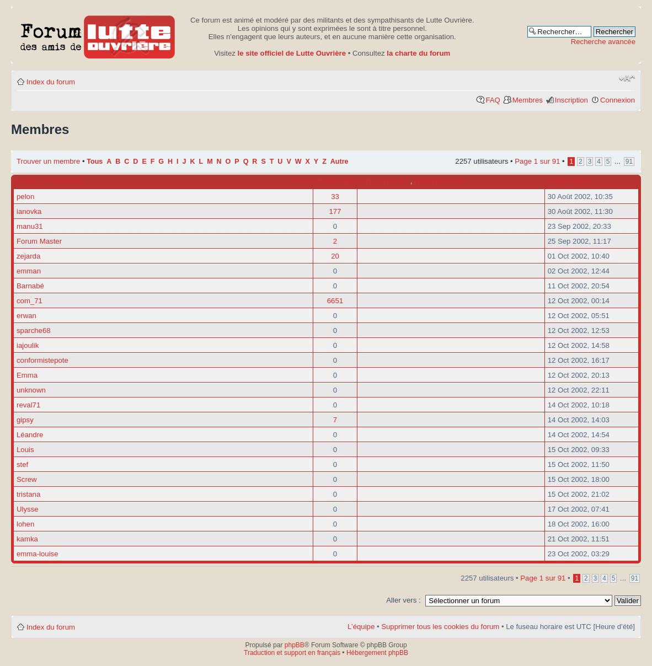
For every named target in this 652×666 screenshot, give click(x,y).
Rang (303, 181)
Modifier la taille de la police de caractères (627, 78)
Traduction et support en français (292, 653)
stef (22, 464)
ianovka (29, 211)
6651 (335, 301)
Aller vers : (403, 600)
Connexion (617, 100)
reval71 (28, 405)
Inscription (571, 100)
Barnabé (30, 286)
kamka (27, 539)
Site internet (384, 181)
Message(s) (335, 181)
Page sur (537, 161)
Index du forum (50, 82)
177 (335, 211)
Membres (527, 100)
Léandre (30, 435)
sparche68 (34, 330)
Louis (25, 449)
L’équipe (361, 626)
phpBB (294, 645)
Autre (339, 161)
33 (335, 196)
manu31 (30, 226)
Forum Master (39, 241)
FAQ (492, 100)
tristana (28, 494)
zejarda (28, 256)
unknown (31, 390)
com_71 (29, 301)
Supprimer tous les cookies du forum (440, 626)
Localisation (438, 181)
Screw (27, 479)
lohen (25, 524)
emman (29, 271)
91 (629, 161)
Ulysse (28, 509)
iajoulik (28, 345)
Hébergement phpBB (377, 653)
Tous (95, 161)
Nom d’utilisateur (48, 181)
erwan (26, 315)
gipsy (25, 420)
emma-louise (37, 554)
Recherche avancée (603, 41)
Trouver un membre (49, 161)
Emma (27, 375)
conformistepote (42, 360)
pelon (25, 196)
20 (335, 256)
